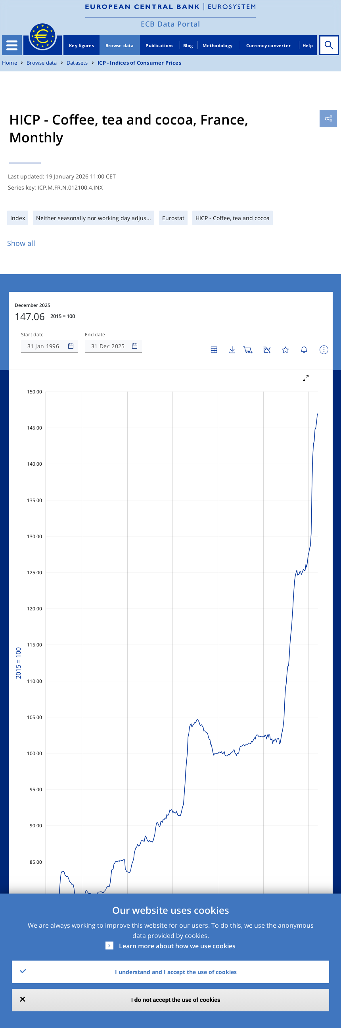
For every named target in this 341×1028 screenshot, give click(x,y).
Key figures (81, 45)
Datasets (77, 62)
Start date (32, 335)
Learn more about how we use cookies (177, 946)
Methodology (217, 45)
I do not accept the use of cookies (175, 1000)
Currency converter (268, 45)
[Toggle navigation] (12, 45)
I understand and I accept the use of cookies (176, 972)
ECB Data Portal (170, 24)
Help (308, 45)
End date (95, 335)
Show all (21, 243)
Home (9, 62)
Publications (159, 45)
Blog (188, 45)
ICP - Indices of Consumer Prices (139, 62)
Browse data (119, 45)
